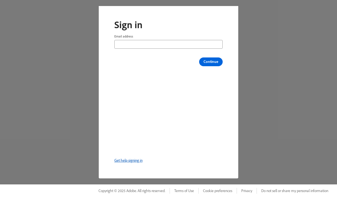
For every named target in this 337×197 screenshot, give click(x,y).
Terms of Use (184, 190)
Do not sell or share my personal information (294, 190)
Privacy (246, 190)
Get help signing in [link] (128, 160)
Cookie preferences (217, 190)
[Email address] (168, 44)
